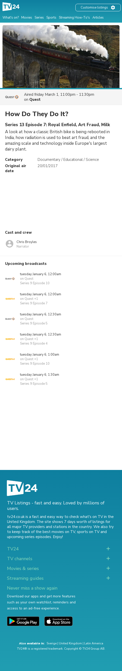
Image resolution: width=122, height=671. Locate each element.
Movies (26, 17)
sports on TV (88, 531)
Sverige (52, 643)
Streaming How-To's (74, 17)
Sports (51, 17)
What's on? (11, 17)
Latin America (93, 643)
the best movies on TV (55, 531)
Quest (35, 99)
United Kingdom (70, 643)
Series (39, 17)
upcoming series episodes (29, 536)
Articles (98, 17)
